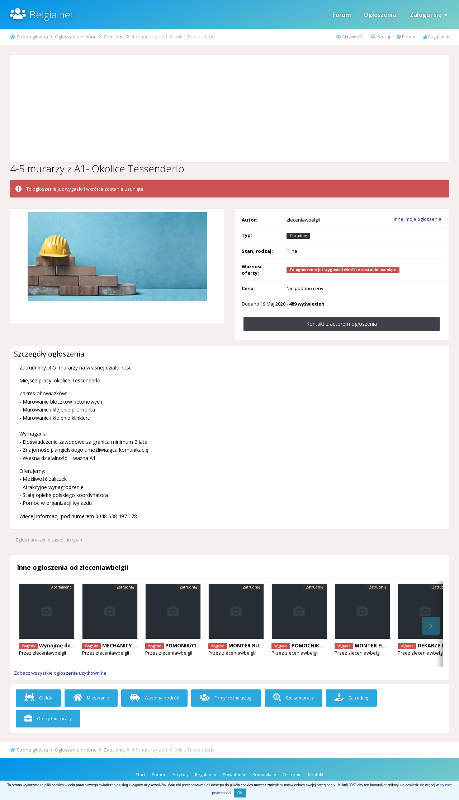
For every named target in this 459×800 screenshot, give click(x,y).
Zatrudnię (351, 698)
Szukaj (380, 37)
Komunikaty (264, 775)
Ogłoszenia (380, 15)
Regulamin (436, 37)
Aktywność (350, 37)
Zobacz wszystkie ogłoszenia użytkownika (60, 673)
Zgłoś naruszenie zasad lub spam (49, 540)
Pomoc (406, 37)
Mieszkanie (91, 698)
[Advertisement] (229, 108)
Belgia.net (51, 14)
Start (140, 775)
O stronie (292, 775)
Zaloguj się (429, 15)
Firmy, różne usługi (226, 698)
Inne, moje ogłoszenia (417, 219)
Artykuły (180, 775)
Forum (342, 15)
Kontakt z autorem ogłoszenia (341, 323)
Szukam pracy (293, 698)
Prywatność (234, 775)
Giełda (38, 698)
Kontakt (315, 775)
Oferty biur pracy (48, 719)
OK (239, 793)
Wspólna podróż (154, 698)
